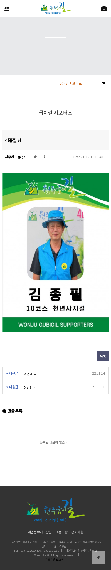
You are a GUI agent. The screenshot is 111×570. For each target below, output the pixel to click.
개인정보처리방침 (40, 531)
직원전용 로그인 (54, 559)
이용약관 (62, 531)
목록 (103, 356)
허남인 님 (30, 387)
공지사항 (77, 531)
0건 (22, 157)
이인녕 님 (30, 373)
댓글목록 (12, 411)
